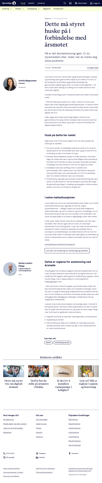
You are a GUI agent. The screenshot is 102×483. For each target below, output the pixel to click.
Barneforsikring (75, 441)
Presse (38, 428)
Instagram (41, 453)
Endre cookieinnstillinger (11, 468)
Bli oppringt (8, 457)
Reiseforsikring (74, 424)
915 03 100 (8, 453)
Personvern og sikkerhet (11, 476)
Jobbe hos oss (41, 424)
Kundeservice (8, 419)
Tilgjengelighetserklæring (44, 472)
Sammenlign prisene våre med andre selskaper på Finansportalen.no (82, 470)
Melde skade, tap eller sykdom (15, 424)
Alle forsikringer (75, 445)
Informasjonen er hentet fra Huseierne (60, 244)
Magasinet (48, 18)
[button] (65, 3)
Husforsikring (74, 432)
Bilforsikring (73, 419)
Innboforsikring (74, 428)
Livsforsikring (74, 437)
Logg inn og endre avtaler (13, 428)
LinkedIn (40, 457)
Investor (39, 432)
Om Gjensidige (41, 419)
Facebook (73, 453)
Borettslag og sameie (60, 18)
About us (39, 437)
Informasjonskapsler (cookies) (13, 472)
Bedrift (48, 342)
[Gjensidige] (9, 3)
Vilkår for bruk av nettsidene (45, 468)
